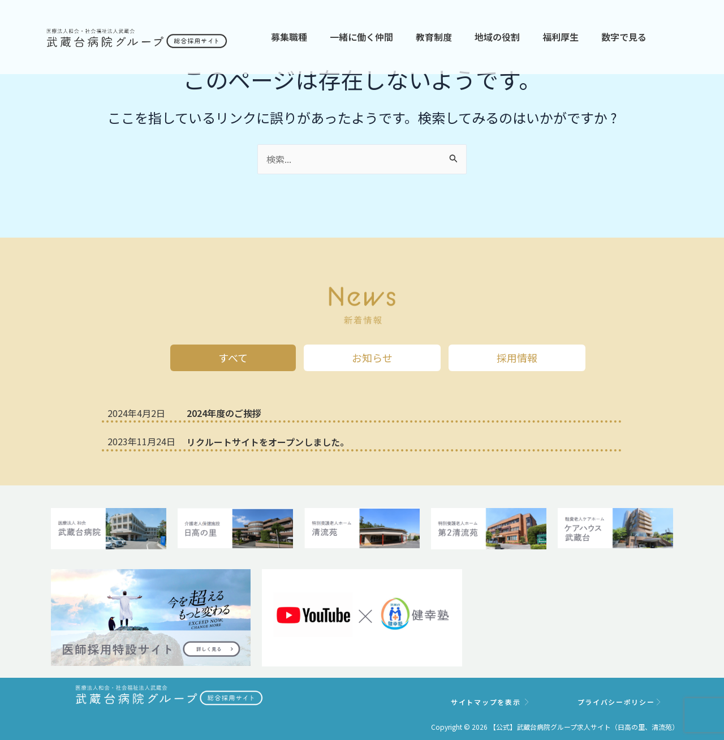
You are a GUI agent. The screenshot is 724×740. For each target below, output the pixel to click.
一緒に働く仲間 (361, 37)
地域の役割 (497, 37)
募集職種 (289, 37)
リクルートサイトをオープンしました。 (268, 442)
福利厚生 (560, 37)
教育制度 (434, 37)
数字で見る (624, 37)
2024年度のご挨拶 (224, 413)
